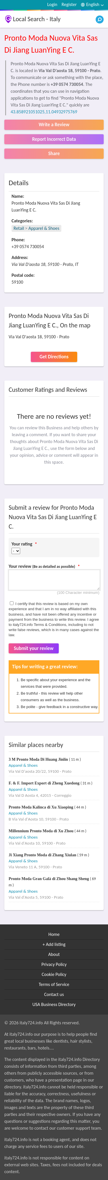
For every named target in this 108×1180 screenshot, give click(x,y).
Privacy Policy (54, 964)
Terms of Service (54, 984)
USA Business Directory (53, 1004)
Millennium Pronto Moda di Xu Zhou (41, 831)
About (54, 954)
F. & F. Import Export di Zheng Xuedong (44, 783)
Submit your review (34, 648)
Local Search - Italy (36, 19)
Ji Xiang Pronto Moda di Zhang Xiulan (43, 855)
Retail (19, 228)
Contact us (54, 994)
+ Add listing (54, 944)
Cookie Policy (54, 974)
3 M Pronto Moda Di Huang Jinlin (39, 759)
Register (69, 4)
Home (54, 934)
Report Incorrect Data (54, 139)
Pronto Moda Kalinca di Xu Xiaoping (41, 807)
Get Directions (53, 357)
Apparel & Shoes (44, 228)
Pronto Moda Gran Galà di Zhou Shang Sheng (49, 879)
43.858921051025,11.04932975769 (44, 111)
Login (52, 4)
